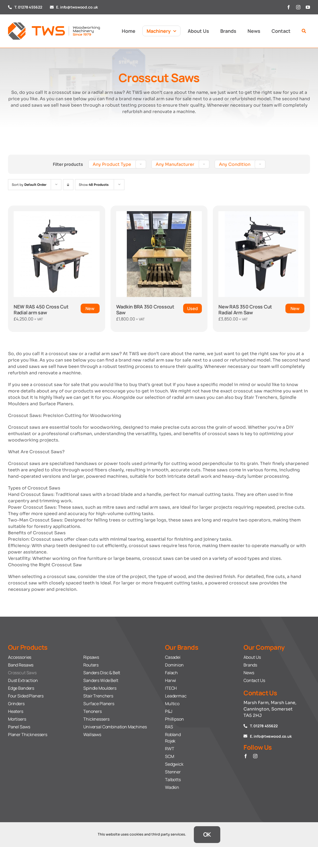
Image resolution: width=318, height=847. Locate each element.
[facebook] (288, 7)
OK (207, 834)
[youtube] (308, 7)
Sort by (29, 185)
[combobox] (117, 164)
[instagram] (298, 7)
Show (94, 185)
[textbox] (117, 164)
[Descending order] (68, 184)
